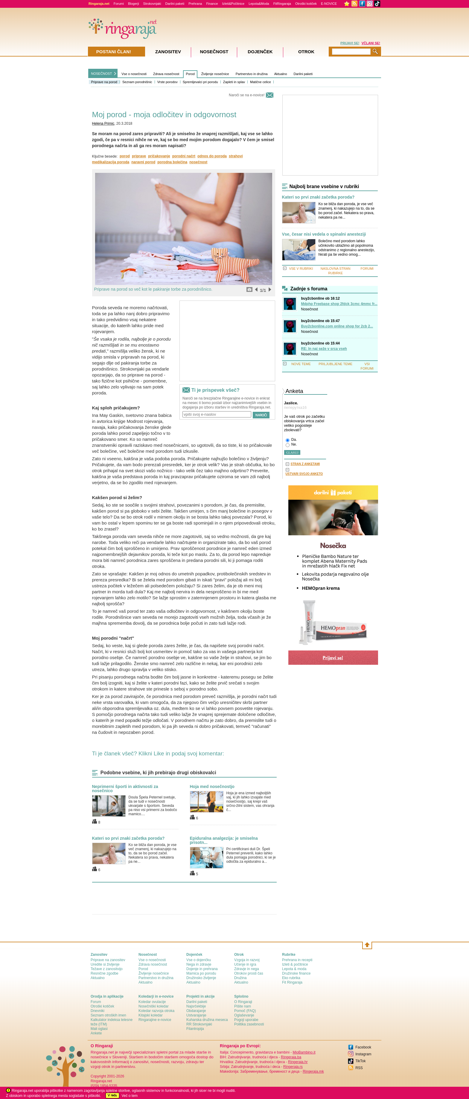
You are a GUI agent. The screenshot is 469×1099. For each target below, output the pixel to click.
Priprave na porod (104, 82)
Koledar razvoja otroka (156, 1011)
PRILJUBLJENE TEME (335, 364)
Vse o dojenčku (198, 960)
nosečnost (198, 162)
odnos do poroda (212, 156)
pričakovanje (159, 156)
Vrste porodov (167, 82)
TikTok (360, 1061)
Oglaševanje (244, 1015)
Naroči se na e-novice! (246, 95)
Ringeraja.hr (297, 1062)
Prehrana (195, 3)
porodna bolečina (172, 162)
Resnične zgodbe (104, 973)
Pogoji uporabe (246, 1020)
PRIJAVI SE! (349, 43)
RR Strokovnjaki (199, 1024)
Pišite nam (242, 1006)
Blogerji (133, 3)
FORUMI (367, 268)
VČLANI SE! (371, 43)
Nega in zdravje (198, 964)
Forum (96, 1002)
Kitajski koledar (150, 1015)
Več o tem (130, 1096)
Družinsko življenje (201, 978)
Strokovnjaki (152, 3)
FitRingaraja (282, 3)
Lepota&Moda (259, 3)
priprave (139, 156)
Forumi (119, 3)
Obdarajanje (196, 1011)
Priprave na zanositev (108, 960)
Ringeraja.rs (293, 1067)
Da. (291, 440)
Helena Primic (103, 123)
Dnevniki (97, 1011)
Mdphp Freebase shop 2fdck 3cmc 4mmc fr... (339, 304)
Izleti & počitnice (295, 964)
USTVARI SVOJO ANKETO (304, 473)
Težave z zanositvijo (107, 969)
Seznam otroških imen (108, 1015)
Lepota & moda (294, 969)
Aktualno (280, 74)
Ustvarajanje (196, 1015)
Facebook (363, 1047)
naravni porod (143, 162)
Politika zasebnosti (249, 1024)
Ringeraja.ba (291, 1057)
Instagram (363, 1054)
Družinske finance (296, 973)
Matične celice (260, 82)
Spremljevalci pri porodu (200, 82)
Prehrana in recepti (297, 960)
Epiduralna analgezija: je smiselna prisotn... (224, 840)
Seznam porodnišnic (137, 82)
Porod (190, 74)
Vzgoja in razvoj (247, 960)
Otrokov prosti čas (248, 973)
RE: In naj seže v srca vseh (324, 349)
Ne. (291, 444)
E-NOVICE (329, 3)
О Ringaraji (243, 1002)
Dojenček (260, 51)
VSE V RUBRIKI (301, 268)
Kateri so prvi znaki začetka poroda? (128, 838)
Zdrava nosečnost (166, 74)
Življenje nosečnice (215, 74)
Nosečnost (309, 309)
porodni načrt (183, 156)
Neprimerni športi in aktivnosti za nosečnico (125, 788)
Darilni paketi (175, 3)
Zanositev (168, 51)
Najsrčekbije (196, 1006)
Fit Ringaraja (292, 982)
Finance (212, 3)
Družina (240, 978)
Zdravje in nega (246, 969)
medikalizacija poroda (111, 162)
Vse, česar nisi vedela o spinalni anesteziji (324, 234)
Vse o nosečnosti (134, 74)
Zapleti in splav (234, 82)
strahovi (236, 156)
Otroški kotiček (306, 3)
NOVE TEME (301, 364)
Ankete (96, 1033)
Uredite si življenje (105, 964)
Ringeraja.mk (313, 1071)
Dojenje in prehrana (202, 969)
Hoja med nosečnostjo (212, 786)
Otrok (306, 51)
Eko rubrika (291, 978)
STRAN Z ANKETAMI (305, 464)
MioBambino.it (304, 1052)
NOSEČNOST (101, 73)
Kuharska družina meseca (207, 1020)
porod (125, 156)
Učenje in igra (245, 964)
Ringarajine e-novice (154, 1020)
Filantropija (195, 1029)
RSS (359, 1068)
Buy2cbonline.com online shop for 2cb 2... (337, 326)
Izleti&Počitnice (233, 3)
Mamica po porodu (201, 973)
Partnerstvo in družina (252, 74)
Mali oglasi (99, 1029)
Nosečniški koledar (153, 1006)
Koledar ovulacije (152, 1002)
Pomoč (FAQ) (245, 1011)
